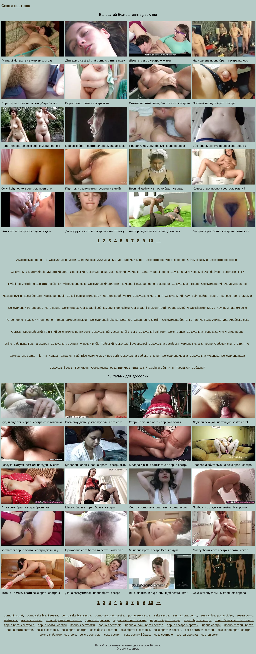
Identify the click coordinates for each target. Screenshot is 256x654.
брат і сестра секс (97, 620)
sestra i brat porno (185, 615)
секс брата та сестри (199, 629)
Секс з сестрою (15, 6)
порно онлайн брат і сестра (144, 625)
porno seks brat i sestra (42, 615)
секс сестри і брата (137, 634)
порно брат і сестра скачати (234, 620)
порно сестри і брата (238, 625)
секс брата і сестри (103, 629)
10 (150, 240)
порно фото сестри (20, 629)
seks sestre (161, 615)
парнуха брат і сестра (165, 620)
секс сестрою (163, 634)
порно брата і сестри (52, 625)
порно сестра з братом (182, 625)
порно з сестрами (82, 625)
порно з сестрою (109, 625)
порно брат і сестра (197, 620)
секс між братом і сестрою (58, 634)
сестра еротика (187, 634)
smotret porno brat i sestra (63, 620)
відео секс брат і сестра (130, 620)
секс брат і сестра (74, 629)
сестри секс (209, 634)
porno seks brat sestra (76, 615)
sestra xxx (10, 620)
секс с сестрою (90, 634)
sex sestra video (31, 620)
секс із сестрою (47, 629)
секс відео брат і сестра (234, 629)
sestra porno (245, 615)
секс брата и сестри (167, 629)
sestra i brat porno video (217, 615)
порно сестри (211, 625)
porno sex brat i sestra (109, 615)
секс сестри (112, 634)
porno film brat (13, 615)
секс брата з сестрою (135, 629)
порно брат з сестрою (19, 625)
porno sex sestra (139, 615)
